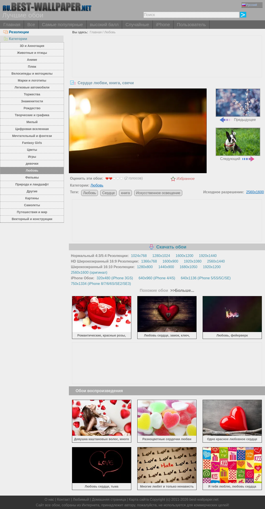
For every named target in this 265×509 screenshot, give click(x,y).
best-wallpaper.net (203, 499)
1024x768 (139, 256)
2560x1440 (216, 261)
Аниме (32, 59)
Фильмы (32, 177)
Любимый (81, 499)
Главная (11, 24)
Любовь (32, 170)
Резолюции (16, 32)
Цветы (32, 149)
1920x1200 (211, 267)
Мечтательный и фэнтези (32, 136)
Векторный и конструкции (32, 219)
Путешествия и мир (32, 212)
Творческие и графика (32, 115)
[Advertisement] (167, 69)
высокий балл (104, 24)
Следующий (238, 144)
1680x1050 (188, 267)
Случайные (137, 24)
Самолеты (32, 205)
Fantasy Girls (32, 143)
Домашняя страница (109, 499)
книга (125, 193)
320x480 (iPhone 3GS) (115, 278)
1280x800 (145, 267)
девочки (32, 163)
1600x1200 (184, 256)
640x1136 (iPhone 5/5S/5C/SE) (206, 278)
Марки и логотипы (32, 80)
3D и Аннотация (32, 46)
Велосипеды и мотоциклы (32, 73)
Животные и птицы (32, 53)
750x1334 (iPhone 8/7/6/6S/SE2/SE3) (101, 284)
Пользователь (191, 24)
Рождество (32, 108)
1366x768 (149, 261)
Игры (32, 156)
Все (31, 24)
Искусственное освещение (158, 193)
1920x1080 (192, 261)
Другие (32, 191)
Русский (249, 4)
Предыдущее (238, 105)
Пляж (32, 66)
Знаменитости (32, 101)
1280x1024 (161, 256)
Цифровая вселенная (32, 129)
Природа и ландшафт (32, 184)
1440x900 (166, 267)
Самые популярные (62, 24)
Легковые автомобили (32, 87)
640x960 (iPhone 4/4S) (157, 278)
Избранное (186, 179)
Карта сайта (139, 499)
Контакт (63, 499)
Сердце (108, 193)
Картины (32, 198)
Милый (32, 122)
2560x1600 (255, 192)
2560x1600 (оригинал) (89, 272)
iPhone (163, 24)
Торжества (32, 94)
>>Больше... (181, 290)
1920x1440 (207, 256)
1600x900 (170, 261)
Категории (15, 39)
